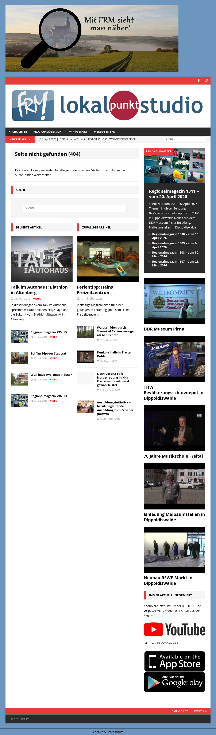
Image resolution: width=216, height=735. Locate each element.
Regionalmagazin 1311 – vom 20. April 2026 (174, 193)
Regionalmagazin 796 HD (49, 396)
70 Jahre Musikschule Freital (173, 456)
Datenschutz (180, 710)
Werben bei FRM (105, 131)
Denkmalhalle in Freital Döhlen (114, 354)
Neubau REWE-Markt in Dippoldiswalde (168, 580)
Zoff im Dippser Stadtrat (48, 353)
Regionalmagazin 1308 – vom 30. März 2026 (175, 254)
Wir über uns (78, 131)
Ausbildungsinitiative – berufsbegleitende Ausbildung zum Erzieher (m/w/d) (115, 408)
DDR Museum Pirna (164, 329)
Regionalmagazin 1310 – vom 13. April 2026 (175, 236)
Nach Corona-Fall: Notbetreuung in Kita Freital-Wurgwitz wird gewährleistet (113, 379)
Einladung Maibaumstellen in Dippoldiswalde (174, 516)
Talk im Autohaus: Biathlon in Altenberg (39, 289)
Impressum (200, 710)
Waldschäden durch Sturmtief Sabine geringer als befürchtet (116, 331)
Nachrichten (18, 131)
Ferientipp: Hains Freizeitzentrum (95, 289)
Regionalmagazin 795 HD (49, 332)
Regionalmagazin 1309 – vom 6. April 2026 (174, 245)
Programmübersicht (48, 131)
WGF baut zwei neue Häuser (51, 374)
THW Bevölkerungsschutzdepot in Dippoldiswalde (174, 392)
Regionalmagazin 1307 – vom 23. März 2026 (175, 263)
